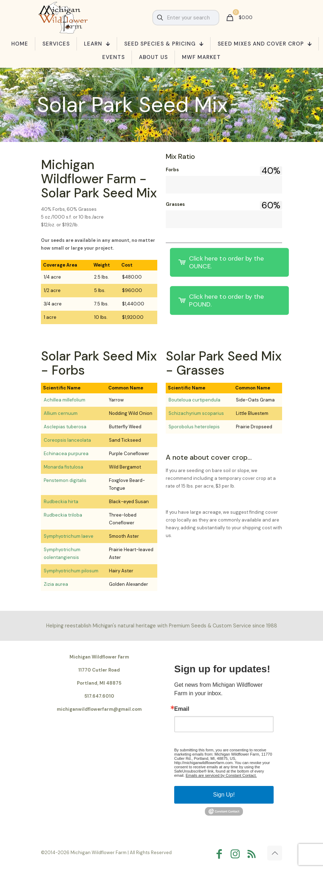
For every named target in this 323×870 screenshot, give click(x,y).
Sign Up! (223, 795)
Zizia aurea (56, 584)
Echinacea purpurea (66, 454)
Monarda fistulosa (63, 467)
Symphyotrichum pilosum (71, 571)
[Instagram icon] (237, 854)
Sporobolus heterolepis (194, 427)
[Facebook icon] (221, 854)
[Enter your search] (185, 17)
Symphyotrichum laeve (68, 536)
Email (181, 709)
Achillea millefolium (64, 400)
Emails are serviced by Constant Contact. (221, 775)
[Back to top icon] (274, 853)
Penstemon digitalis (65, 480)
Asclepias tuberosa (65, 427)
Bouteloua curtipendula (194, 400)
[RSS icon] (253, 854)
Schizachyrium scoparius (196, 413)
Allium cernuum (61, 413)
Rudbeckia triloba (63, 515)
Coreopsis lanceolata (67, 440)
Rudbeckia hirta (61, 502)
